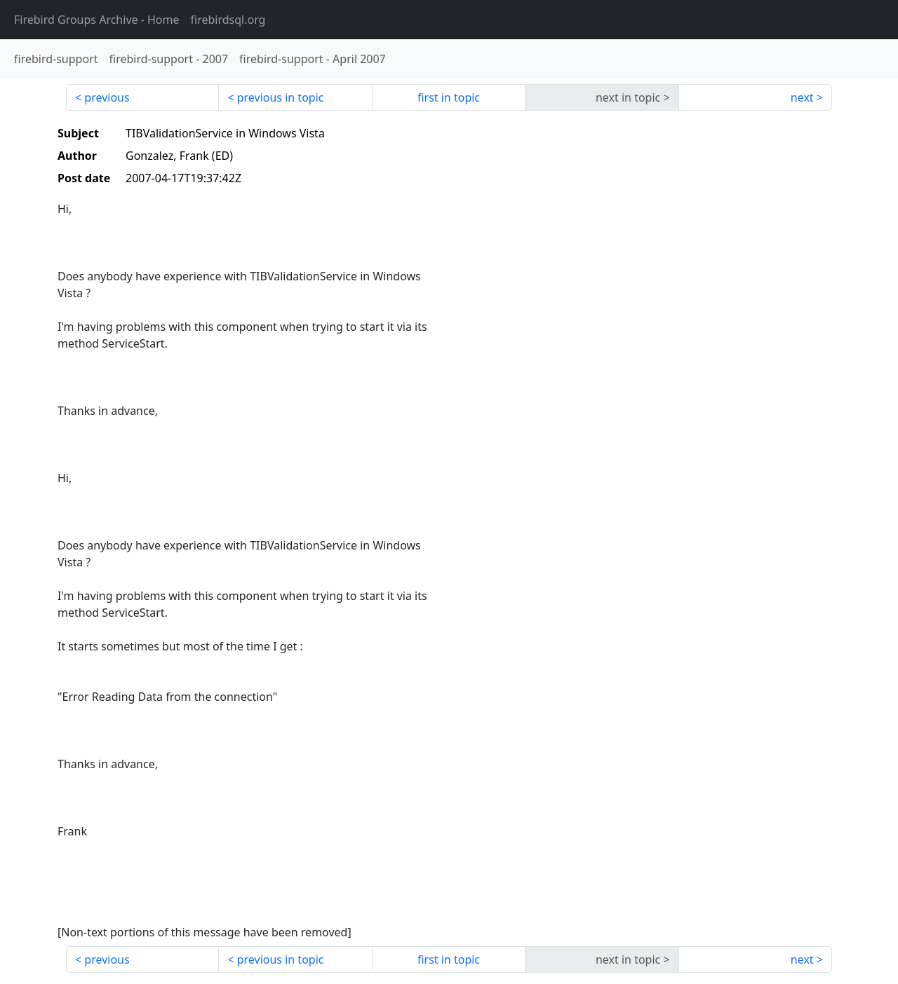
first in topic (448, 97)
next (802, 97)
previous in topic (280, 97)
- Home (97, 19)
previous (106, 97)
